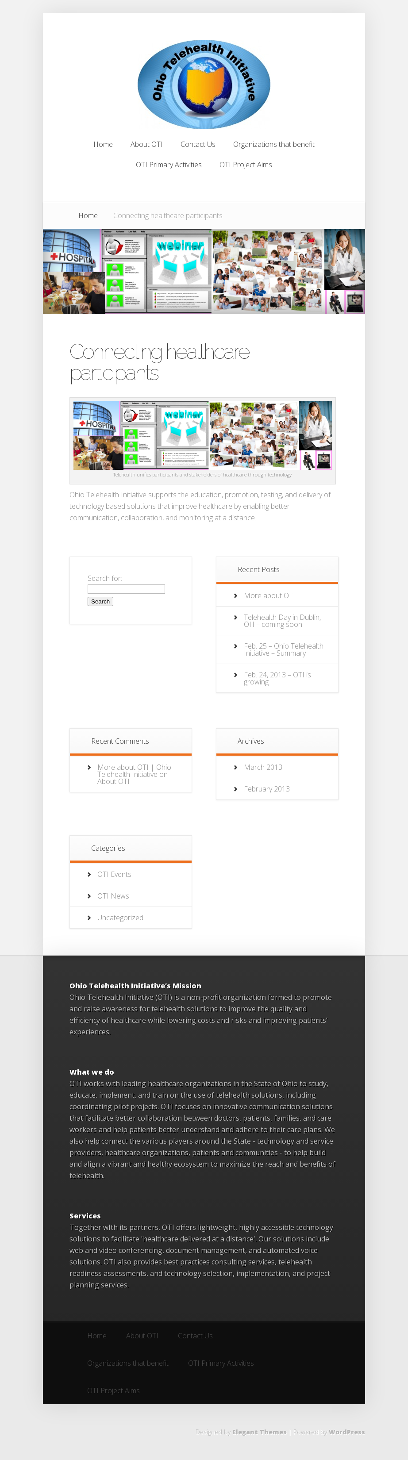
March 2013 (263, 767)
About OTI (113, 781)
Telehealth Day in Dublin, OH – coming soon (282, 620)
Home (88, 215)
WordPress (347, 1432)
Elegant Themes (259, 1432)
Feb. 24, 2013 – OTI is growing (277, 678)
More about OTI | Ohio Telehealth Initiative (134, 770)
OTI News (113, 896)
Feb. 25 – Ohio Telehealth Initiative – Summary (283, 649)
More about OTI (269, 595)
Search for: (105, 578)
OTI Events (114, 874)
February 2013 (267, 789)
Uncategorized (120, 917)
